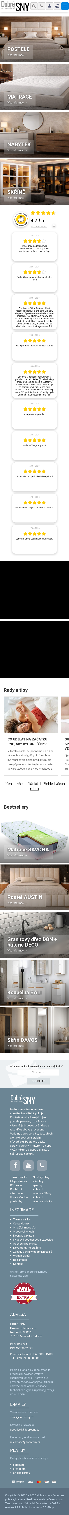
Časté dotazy (21, 1223)
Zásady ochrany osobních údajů (32, 1251)
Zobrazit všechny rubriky (42, 1199)
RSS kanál (16, 1185)
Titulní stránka (18, 1177)
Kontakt (18, 1263)
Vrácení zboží (21, 1255)
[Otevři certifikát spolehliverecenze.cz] (43, 213)
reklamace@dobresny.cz (25, 1442)
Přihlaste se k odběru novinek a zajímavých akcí (36, 1066)
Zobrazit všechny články (42, 1191)
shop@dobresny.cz (22, 1417)
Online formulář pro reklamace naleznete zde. (28, 1273)
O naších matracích (24, 1227)
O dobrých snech (23, 1231)
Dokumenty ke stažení (27, 1247)
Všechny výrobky (38, 1183)
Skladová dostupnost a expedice (33, 1239)
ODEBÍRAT (38, 1081)
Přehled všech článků (21, 784)
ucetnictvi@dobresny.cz (24, 1429)
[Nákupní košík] (57, 6)
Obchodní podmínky (25, 1243)
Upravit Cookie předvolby (19, 1199)
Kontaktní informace (16, 1191)
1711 (39, 226)
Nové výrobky (41, 1177)
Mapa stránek (18, 1181)
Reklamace (20, 1259)
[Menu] (34, 6)
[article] (34, 246)
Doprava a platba (23, 1235)
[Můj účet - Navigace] (49, 6)
